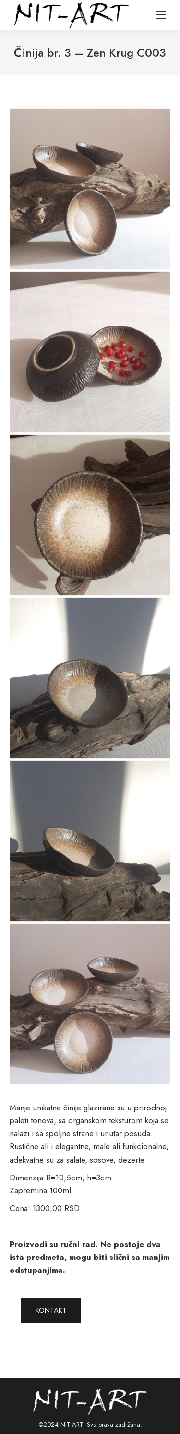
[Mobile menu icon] (160, 14)
